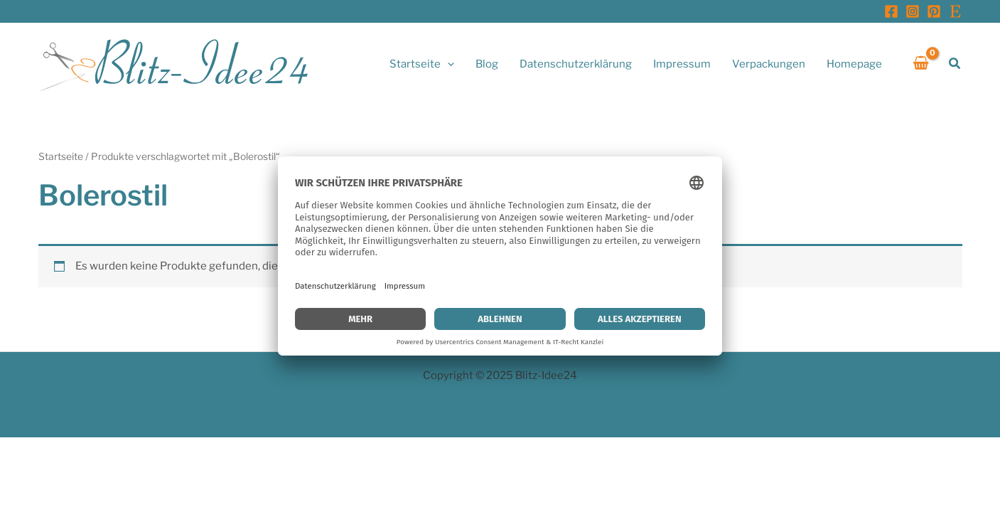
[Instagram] (912, 11)
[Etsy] (955, 11)
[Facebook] (891, 11)
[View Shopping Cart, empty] (921, 64)
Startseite (60, 156)
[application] (447, 64)
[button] (955, 64)
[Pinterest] (934, 11)
